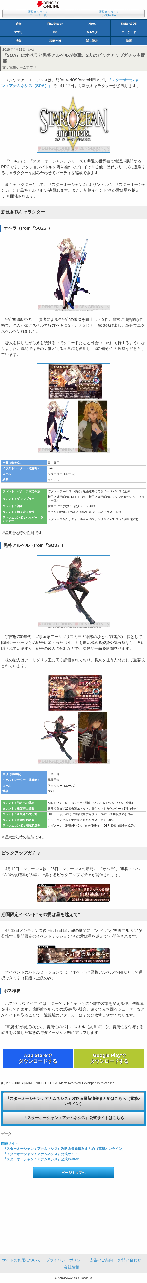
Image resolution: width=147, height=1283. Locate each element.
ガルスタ (92, 32)
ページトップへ (73, 1173)
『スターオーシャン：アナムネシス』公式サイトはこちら (73, 1118)
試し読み (92, 40)
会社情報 (71, 1267)
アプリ (18, 32)
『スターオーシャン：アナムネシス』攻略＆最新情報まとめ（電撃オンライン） (64, 1149)
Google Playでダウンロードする (109, 1058)
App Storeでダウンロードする (37, 1058)
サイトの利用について (21, 1260)
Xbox (92, 23)
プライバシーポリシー (65, 1260)
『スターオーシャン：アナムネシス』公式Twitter (41, 1159)
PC (55, 32)
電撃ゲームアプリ (22, 67)
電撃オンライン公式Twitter (109, 13)
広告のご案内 (101, 1260)
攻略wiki (55, 40)
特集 (18, 40)
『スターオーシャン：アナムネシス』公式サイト (40, 1154)
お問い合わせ (129, 1260)
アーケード (129, 32)
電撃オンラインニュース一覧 (38, 13)
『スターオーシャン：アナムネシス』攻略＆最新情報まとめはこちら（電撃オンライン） (74, 1101)
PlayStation (55, 23)
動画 (129, 40)
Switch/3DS (129, 23)
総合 (18, 23)
